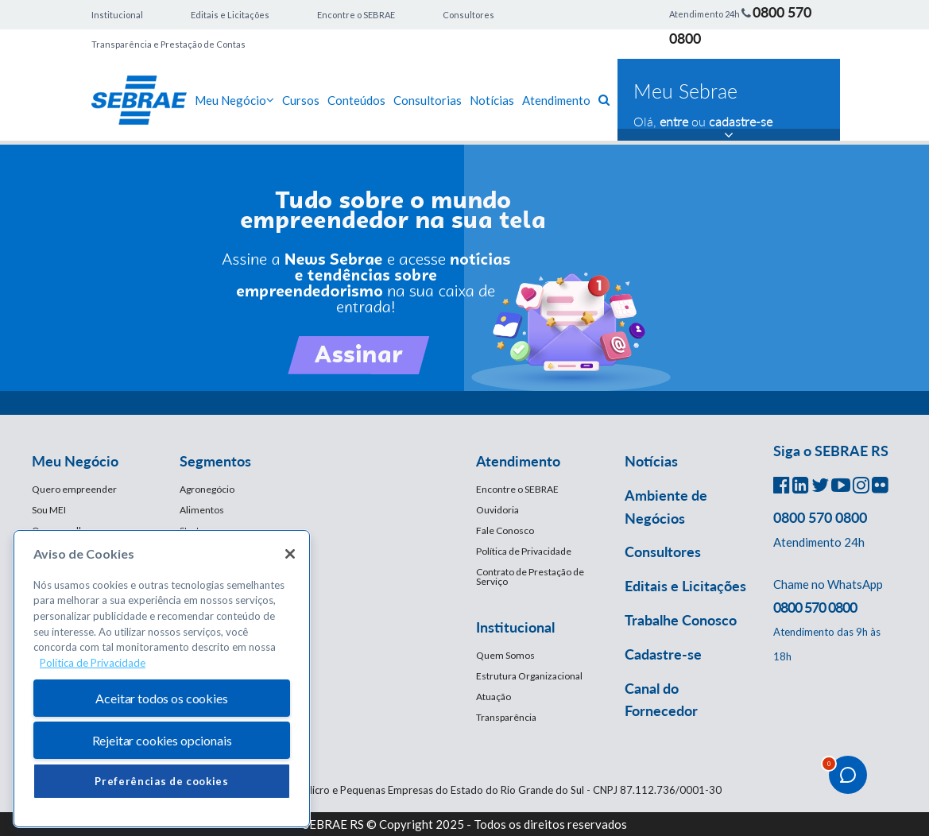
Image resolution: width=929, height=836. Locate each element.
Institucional (117, 15)
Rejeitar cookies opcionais (162, 740)
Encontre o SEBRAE (356, 15)
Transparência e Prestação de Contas (168, 44)
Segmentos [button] (215, 461)
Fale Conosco (505, 530)
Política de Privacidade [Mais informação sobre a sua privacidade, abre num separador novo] (92, 662)
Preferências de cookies (161, 781)
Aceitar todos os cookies (161, 698)
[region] (162, 679)
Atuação (493, 696)
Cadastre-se (663, 654)
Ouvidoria (497, 510)
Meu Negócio (234, 100)
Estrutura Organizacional (529, 676)
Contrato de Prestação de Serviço (530, 576)
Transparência (506, 717)
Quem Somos (505, 655)
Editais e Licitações (230, 15)
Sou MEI (49, 510)
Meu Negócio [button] (75, 461)
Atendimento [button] (518, 461)
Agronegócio (207, 489)
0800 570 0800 (820, 517)
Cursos (300, 100)
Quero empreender (74, 489)
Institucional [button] (515, 627)
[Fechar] (290, 553)
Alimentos (202, 510)
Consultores (468, 15)
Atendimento (556, 100)
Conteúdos (356, 100)
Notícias (492, 100)
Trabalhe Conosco (681, 620)
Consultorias (427, 100)
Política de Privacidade (523, 551)
